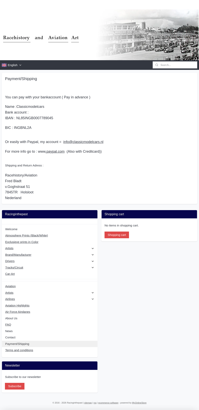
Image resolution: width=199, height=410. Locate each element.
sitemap (88, 403)
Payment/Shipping (17, 343)
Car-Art (10, 273)
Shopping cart (117, 234)
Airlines (49, 299)
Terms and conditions (19, 350)
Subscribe (14, 386)
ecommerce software (108, 403)
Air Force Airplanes (17, 311)
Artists (49, 248)
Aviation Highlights (17, 305)
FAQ (8, 324)
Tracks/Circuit (49, 267)
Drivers (49, 261)
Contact (10, 337)
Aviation (10, 286)
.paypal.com (54, 151)
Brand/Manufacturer (49, 254)
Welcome (11, 229)
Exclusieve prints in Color (21, 242)
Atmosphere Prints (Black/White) (26, 235)
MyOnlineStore (139, 403)
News (9, 331)
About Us (11, 318)
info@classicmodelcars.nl (83, 142)
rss (95, 403)
